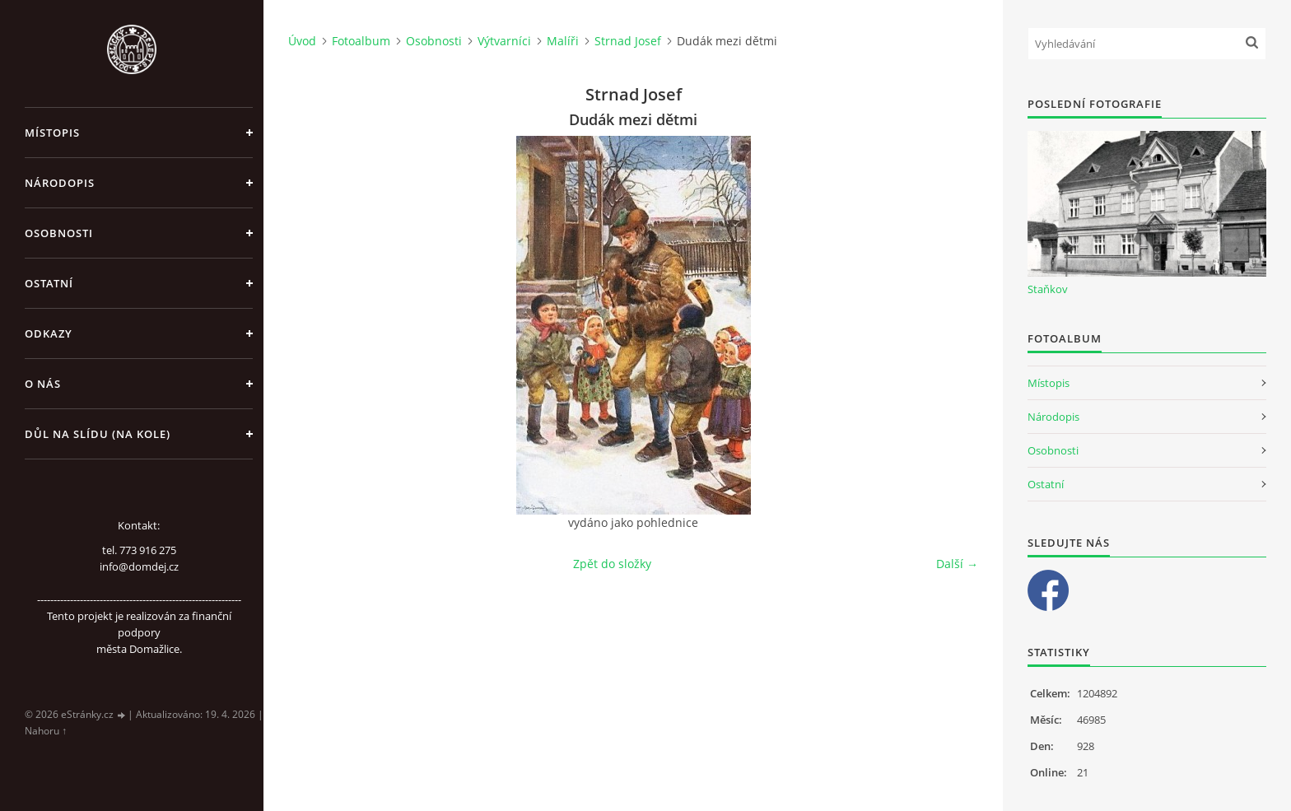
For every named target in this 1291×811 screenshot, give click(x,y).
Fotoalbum (361, 41)
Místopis (52, 132)
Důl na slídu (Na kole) (97, 433)
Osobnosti (59, 233)
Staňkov (1048, 289)
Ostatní (49, 283)
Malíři (563, 41)
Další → (957, 563)
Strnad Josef (627, 41)
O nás (43, 383)
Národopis (60, 182)
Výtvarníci (504, 41)
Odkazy (48, 333)
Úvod (302, 41)
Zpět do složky (612, 563)
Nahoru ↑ (46, 731)
